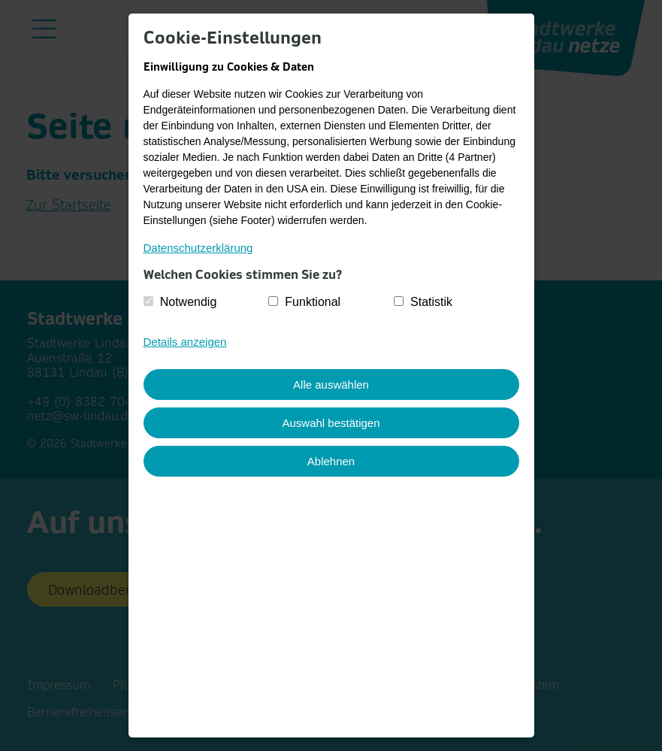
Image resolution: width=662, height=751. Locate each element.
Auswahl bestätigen (330, 422)
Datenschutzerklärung (198, 247)
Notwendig (188, 301)
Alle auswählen (331, 384)
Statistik (431, 301)
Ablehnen (331, 461)
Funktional (312, 301)
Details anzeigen (185, 341)
